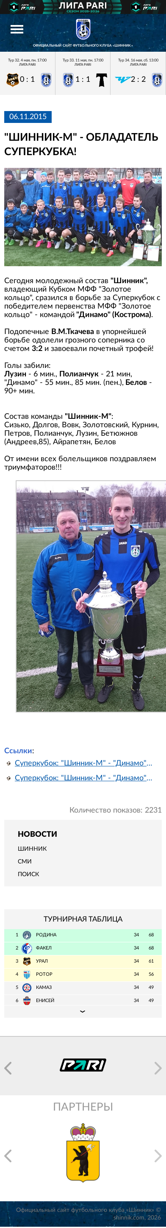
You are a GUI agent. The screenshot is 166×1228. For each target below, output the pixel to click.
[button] (7, 1068)
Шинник (32, 849)
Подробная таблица (83, 1011)
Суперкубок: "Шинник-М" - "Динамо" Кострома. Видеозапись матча (85, 763)
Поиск (28, 874)
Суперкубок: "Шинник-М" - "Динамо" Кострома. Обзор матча (85, 778)
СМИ (25, 862)
